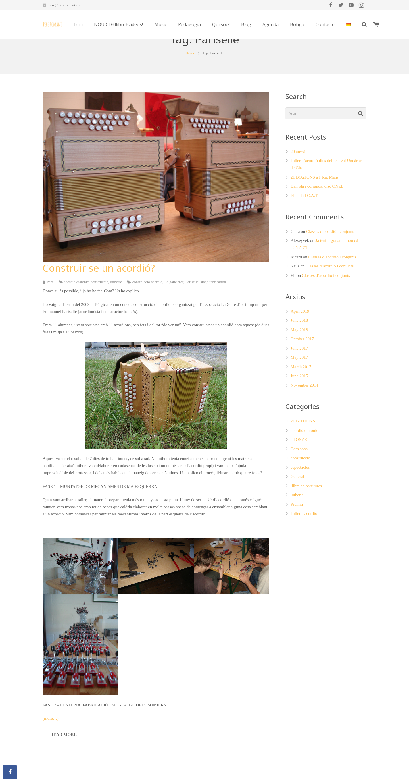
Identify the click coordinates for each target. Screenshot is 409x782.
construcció (99, 306)
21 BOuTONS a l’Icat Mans (315, 201)
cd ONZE (299, 464)
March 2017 (301, 391)
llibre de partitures (306, 510)
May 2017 (299, 381)
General (297, 501)
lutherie (116, 306)
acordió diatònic (76, 306)
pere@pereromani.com (65, 5)
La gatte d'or (173, 306)
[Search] (396, 24)
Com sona (299, 473)
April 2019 (300, 335)
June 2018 (299, 345)
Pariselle (192, 306)
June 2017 (299, 372)
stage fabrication (213, 306)
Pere (50, 306)
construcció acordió (147, 306)
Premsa (297, 528)
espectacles (300, 491)
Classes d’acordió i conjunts (330, 256)
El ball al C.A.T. (304, 220)
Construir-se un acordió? (99, 292)
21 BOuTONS (303, 445)
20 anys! (298, 176)
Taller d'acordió (304, 538)
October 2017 (302, 363)
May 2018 (299, 354)
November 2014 (304, 409)
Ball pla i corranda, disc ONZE (317, 210)
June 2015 (299, 400)
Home (190, 77)
